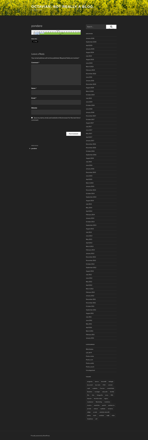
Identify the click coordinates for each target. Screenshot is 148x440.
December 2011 (91, 299)
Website (34, 108)
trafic (94, 415)
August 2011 (90, 313)
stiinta (89, 415)
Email (33, 98)
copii (88, 388)
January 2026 (90, 38)
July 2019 (89, 98)
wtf (96, 419)
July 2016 (89, 161)
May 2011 (89, 324)
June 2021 (89, 77)
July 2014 (89, 204)
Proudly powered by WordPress (40, 435)
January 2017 (90, 140)
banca (97, 381)
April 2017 (89, 137)
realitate (102, 408)
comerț (110, 385)
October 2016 (90, 151)
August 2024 (90, 52)
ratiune (96, 408)
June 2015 (89, 176)
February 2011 (90, 334)
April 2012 (89, 285)
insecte (89, 398)
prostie (89, 408)
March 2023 (90, 66)
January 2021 (90, 80)
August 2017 (90, 123)
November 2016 (91, 147)
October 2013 (90, 221)
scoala (95, 412)
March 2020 (90, 91)
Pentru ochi (89, 360)
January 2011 (90, 338)
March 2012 (89, 288)
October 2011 (90, 306)
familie (112, 391)
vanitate (101, 415)
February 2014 (90, 214)
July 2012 (89, 274)
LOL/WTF (89, 352)
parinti (104, 405)
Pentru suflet (90, 363)
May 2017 (89, 133)
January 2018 (90, 112)
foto (93, 395)
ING (112, 395)
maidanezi (90, 402)
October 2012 (90, 264)
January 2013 (90, 253)
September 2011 (91, 310)
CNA (104, 385)
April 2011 (89, 327)
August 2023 (90, 59)
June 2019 (89, 102)
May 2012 (89, 281)
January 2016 (90, 169)
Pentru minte (90, 356)
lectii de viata (98, 398)
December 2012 (91, 257)
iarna (106, 395)
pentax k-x (111, 405)
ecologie (97, 391)
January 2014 (90, 218)
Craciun (102, 388)
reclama (110, 408)
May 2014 (89, 207)
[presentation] (45, 127)
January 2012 (90, 295)
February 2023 (90, 70)
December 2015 (91, 172)
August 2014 (90, 200)
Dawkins (89, 391)
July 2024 (89, 56)
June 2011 (89, 320)
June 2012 (89, 278)
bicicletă (103, 381)
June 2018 (89, 109)
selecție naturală (104, 412)
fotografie (100, 395)
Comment (35, 62)
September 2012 (91, 267)
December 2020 (91, 84)
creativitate (110, 388)
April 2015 (89, 179)
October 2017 (90, 119)
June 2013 (89, 236)
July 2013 (89, 232)
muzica (89, 405)
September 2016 (91, 154)
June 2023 (89, 63)
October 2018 (90, 105)
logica (106, 398)
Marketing (99, 402)
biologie (111, 381)
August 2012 (90, 271)
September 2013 (91, 225)
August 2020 (90, 87)
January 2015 (90, 186)
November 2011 (91, 303)
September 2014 (91, 197)
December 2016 (91, 144)
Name (33, 88)
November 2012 (91, 260)
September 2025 (91, 42)
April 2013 (89, 243)
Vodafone (90, 419)
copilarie (94, 388)
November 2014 (91, 190)
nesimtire (97, 405)
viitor (113, 415)
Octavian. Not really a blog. (62, 7)
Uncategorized (90, 370)
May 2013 (89, 239)
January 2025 (90, 49)
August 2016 (90, 158)
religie (89, 412)
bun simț (97, 385)
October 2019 (90, 95)
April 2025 (89, 45)
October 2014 (90, 193)
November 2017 (91, 116)
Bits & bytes (89, 349)
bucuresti (90, 385)
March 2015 (89, 183)
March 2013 (89, 246)
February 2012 (90, 292)
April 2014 (89, 211)
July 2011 (89, 317)
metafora (107, 402)
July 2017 (89, 126)
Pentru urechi (90, 367)
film (88, 395)
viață (107, 415)
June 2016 (89, 165)
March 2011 (89, 331)
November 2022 (91, 73)
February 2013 (90, 250)
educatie (105, 391)
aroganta (89, 381)
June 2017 (89, 130)
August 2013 (90, 229)
